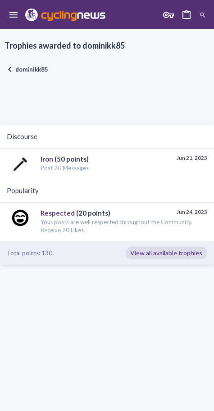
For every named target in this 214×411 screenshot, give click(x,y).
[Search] (202, 15)
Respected (58, 213)
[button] (14, 15)
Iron (47, 159)
